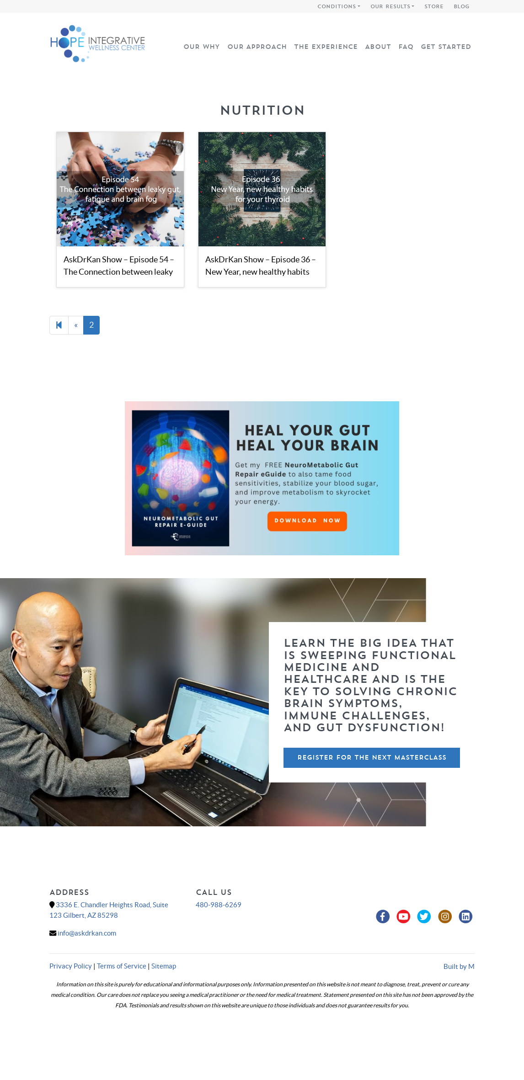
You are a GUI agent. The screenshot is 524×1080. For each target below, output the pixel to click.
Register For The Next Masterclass (371, 757)
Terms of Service (121, 966)
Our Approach (257, 47)
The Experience (326, 47)
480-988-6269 (218, 905)
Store (434, 6)
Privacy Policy (70, 966)
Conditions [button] (336, 6)
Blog (462, 6)
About (378, 47)
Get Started (446, 47)
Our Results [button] (390, 6)
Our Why (201, 47)
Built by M (459, 966)
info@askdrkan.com (87, 933)
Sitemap (163, 966)
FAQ (405, 47)
